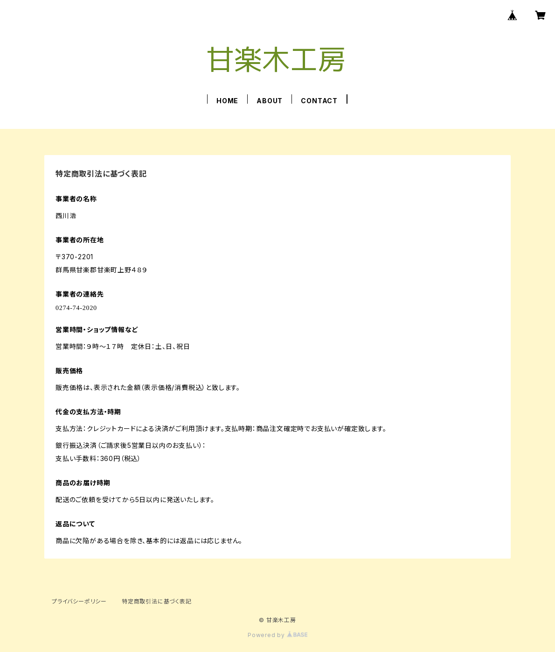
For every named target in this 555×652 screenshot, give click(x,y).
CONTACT (319, 101)
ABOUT (270, 101)
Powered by (277, 634)
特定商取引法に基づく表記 (157, 601)
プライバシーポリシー (79, 601)
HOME (227, 101)
